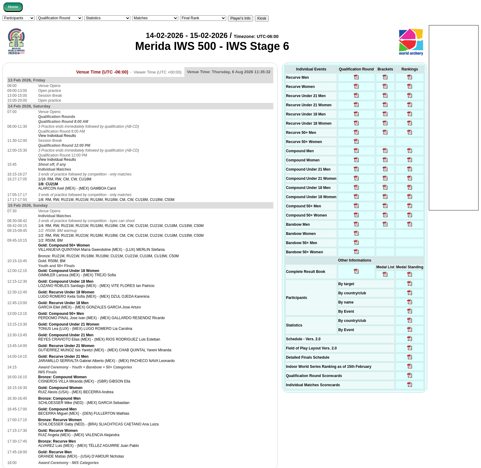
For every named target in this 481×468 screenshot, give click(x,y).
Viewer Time (157, 72)
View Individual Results (57, 136)
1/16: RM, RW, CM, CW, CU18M (64, 179)
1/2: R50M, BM (50, 240)
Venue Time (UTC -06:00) (102, 71)
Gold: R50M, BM (52, 261)
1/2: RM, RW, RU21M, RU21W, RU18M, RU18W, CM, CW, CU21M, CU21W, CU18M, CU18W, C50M (121, 235)
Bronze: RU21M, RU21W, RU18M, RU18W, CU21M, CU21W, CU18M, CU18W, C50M (108, 256)
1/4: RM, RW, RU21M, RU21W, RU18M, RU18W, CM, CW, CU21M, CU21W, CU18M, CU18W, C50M (121, 226)
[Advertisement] (453, 117)
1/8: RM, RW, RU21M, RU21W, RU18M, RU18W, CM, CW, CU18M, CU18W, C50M (106, 200)
